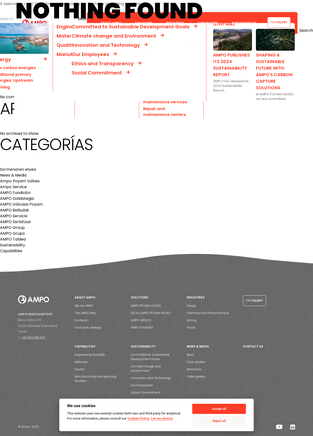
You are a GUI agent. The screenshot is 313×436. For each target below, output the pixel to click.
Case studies (196, 362)
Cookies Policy (138, 418)
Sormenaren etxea (18, 169)
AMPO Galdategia (17, 198)
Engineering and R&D (90, 355)
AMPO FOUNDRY (142, 327)
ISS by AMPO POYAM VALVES (151, 313)
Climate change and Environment (146, 368)
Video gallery (196, 376)
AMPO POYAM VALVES (146, 306)
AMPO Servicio (13, 216)
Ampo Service (13, 187)
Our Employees (142, 385)
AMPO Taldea (13, 239)
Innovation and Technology (151, 378)
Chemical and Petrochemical (208, 313)
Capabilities (11, 251)
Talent (278, 22)
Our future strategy (88, 327)
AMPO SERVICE (141, 320)
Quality (80, 369)
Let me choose (162, 418)
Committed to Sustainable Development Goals (150, 357)
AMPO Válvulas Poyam (21, 204)
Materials (81, 362)
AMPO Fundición (15, 192)
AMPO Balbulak (14, 210)
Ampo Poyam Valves (20, 181)
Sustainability (12, 245)
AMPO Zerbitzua (15, 222)
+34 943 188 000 (33, 337)
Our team (81, 320)
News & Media (13, 175)
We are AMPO (84, 306)
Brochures (194, 369)
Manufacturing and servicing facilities (95, 378)
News (190, 355)
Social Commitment (145, 392)
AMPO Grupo (12, 233)
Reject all (219, 421)
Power (191, 327)
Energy (191, 306)
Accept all (219, 409)
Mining (191, 320)
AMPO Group (12, 227)
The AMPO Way (85, 313)
